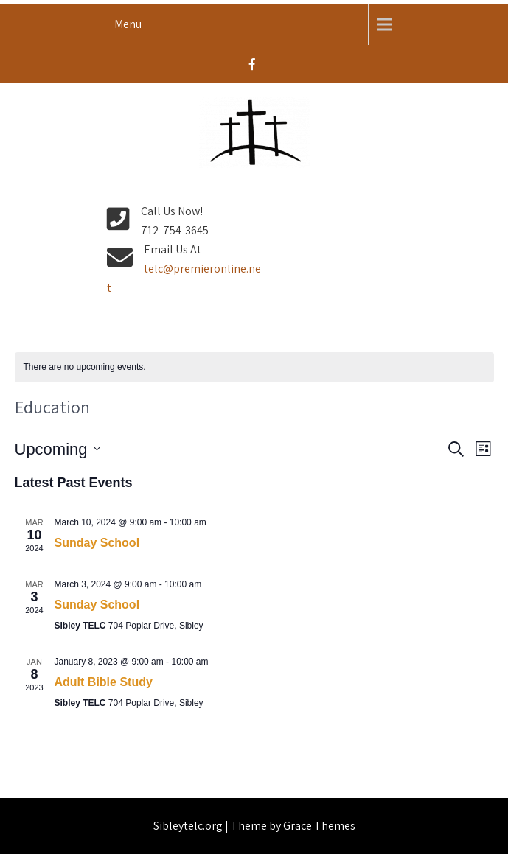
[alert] (254, 367)
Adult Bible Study (104, 682)
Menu (128, 24)
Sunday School (97, 542)
